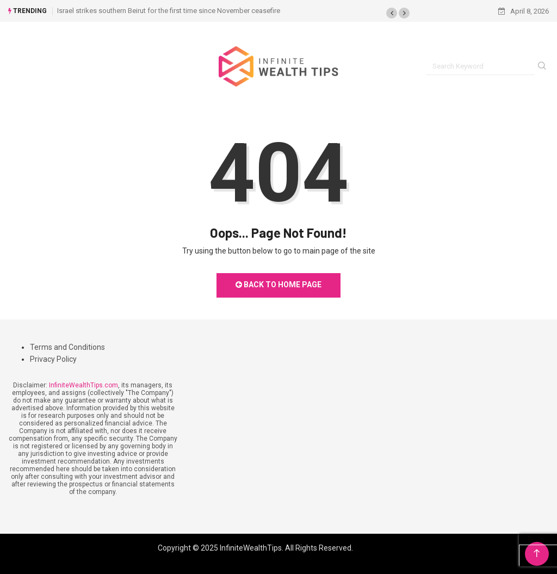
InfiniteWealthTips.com (83, 385)
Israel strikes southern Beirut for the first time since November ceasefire (168, 11)
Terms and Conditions (67, 347)
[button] (391, 13)
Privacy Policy (53, 359)
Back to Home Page (278, 284)
